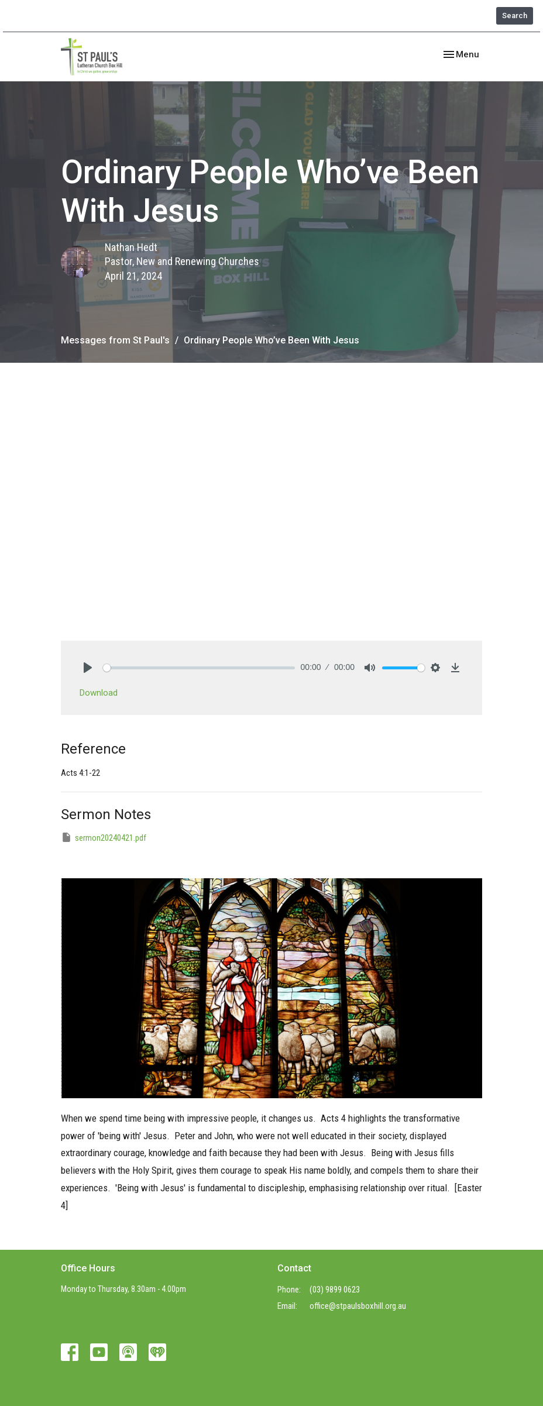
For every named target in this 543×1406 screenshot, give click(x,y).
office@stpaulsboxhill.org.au (358, 1306)
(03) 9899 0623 (335, 1289)
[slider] (199, 667)
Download (99, 692)
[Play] (87, 667)
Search (514, 15)
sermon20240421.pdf (103, 837)
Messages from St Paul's (115, 340)
